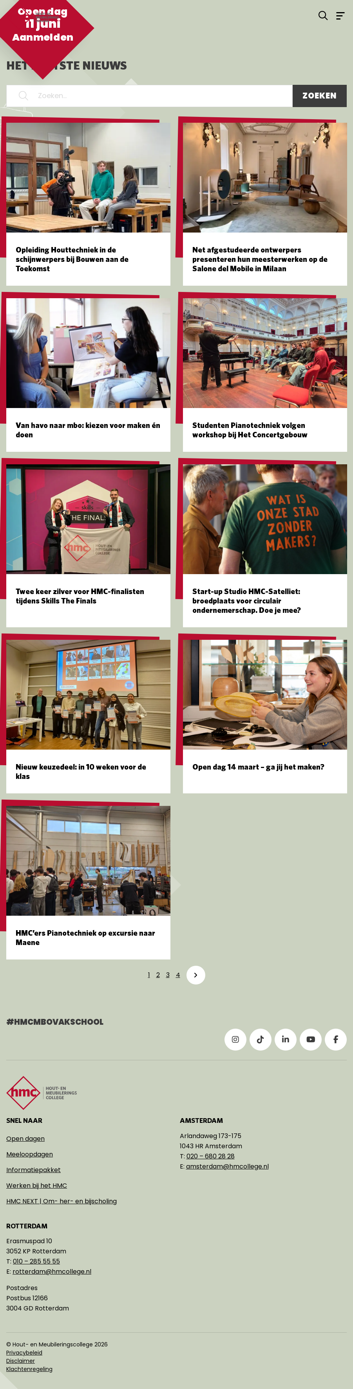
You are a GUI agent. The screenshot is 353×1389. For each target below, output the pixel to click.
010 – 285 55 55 (36, 1261)
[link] (195, 975)
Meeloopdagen (29, 1154)
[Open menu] (340, 15)
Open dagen (25, 1138)
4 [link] (178, 974)
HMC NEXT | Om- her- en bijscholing (61, 1201)
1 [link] (149, 974)
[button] (23, 96)
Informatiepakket (33, 1169)
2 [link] (158, 974)
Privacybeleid (24, 1353)
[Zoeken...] (149, 96)
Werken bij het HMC (36, 1185)
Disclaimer (20, 1361)
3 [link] (168, 974)
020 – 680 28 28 (210, 1156)
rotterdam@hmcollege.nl (52, 1271)
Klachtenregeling (29, 1369)
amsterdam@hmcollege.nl (227, 1166)
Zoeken (319, 95)
